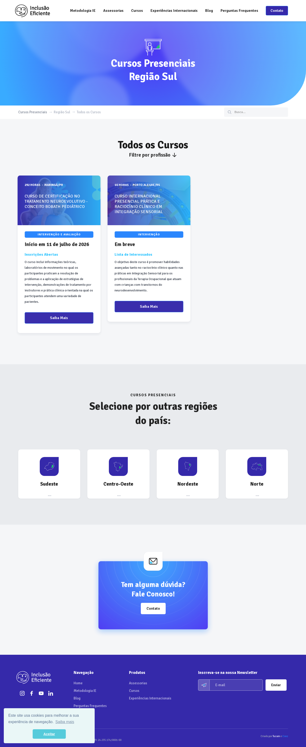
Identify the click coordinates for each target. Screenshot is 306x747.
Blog (209, 10)
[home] (32, 10)
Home (78, 683)
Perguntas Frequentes (239, 10)
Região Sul (62, 112)
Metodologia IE (83, 10)
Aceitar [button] (49, 734)
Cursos (134, 691)
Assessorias (138, 683)
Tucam (276, 736)
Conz (285, 736)
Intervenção (145, 234)
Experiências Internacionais (174, 10)
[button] (113, 10)
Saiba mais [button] (64, 722)
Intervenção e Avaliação (54, 234)
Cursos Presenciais (32, 112)
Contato (277, 11)
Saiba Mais (55, 318)
